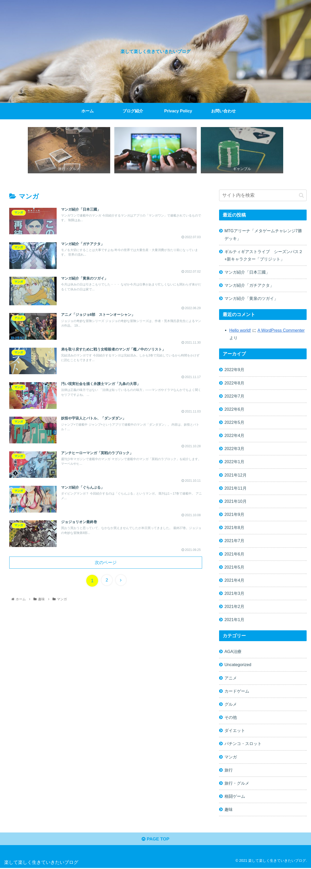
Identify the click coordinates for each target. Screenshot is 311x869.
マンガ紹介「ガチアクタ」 (249, 285)
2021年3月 (234, 593)
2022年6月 (234, 409)
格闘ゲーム (234, 796)
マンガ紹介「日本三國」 (247, 272)
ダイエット (234, 730)
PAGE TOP (155, 839)
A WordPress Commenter (281, 330)
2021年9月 (234, 514)
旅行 (228, 770)
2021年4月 (234, 580)
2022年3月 (234, 448)
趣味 (228, 809)
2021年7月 (234, 540)
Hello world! (240, 330)
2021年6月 (234, 554)
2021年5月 (234, 567)
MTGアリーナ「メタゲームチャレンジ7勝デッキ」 (263, 234)
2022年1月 (234, 461)
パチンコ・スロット (243, 743)
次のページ (105, 564)
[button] (301, 195)
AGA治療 (232, 651)
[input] (263, 195)
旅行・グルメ (236, 783)
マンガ (230, 757)
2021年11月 (235, 488)
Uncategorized (237, 664)
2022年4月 (234, 435)
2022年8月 (234, 383)
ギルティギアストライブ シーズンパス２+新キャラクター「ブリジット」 (263, 255)
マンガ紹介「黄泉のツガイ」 (251, 298)
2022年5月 (234, 422)
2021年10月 (235, 501)
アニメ (230, 678)
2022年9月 (234, 369)
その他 (230, 717)
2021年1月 (234, 619)
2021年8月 (234, 527)
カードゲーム (236, 691)
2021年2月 (234, 606)
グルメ (230, 704)
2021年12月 (235, 475)
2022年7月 (234, 396)
